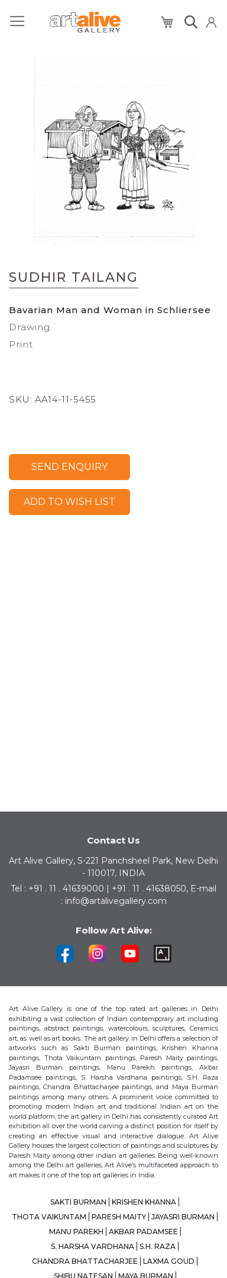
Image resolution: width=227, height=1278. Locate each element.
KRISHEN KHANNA (144, 1201)
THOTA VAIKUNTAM (49, 1216)
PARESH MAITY (119, 1216)
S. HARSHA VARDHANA (92, 1246)
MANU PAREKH (76, 1231)
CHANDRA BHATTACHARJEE (85, 1261)
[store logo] (85, 22)
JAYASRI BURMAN (183, 1216)
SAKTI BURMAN (78, 1201)
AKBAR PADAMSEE (143, 1231)
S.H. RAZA (158, 1246)
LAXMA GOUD (168, 1261)
